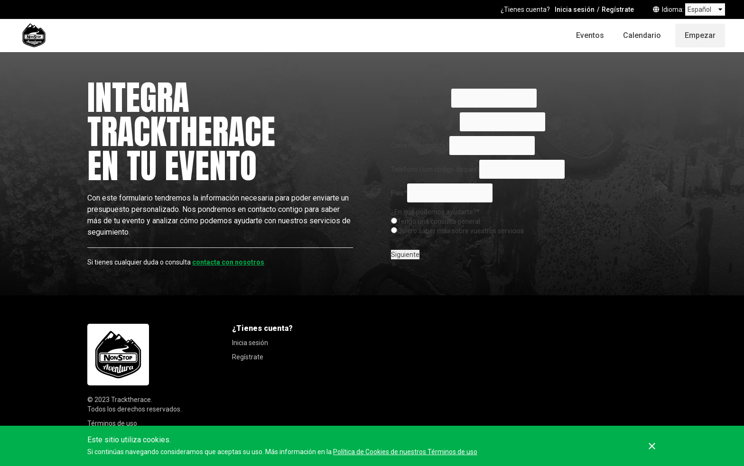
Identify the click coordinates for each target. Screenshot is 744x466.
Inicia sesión (575, 9)
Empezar (700, 35)
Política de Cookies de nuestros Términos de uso (405, 452)
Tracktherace (131, 399)
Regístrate (618, 9)
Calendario (642, 35)
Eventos (590, 35)
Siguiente (405, 254)
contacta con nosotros (228, 262)
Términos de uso (112, 423)
